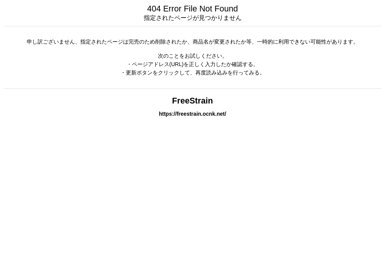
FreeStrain (192, 100)
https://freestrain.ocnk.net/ (192, 114)
